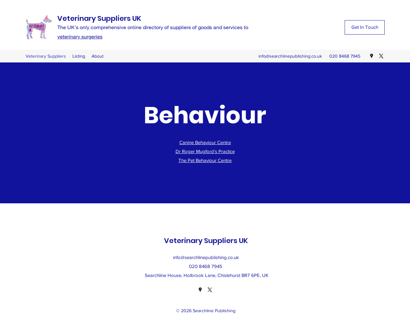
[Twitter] (381, 56)
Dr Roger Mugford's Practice (205, 151)
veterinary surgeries (79, 36)
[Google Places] (371, 56)
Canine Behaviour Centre (205, 142)
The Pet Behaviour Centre (205, 160)
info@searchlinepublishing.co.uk (290, 56)
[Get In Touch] (365, 27)
